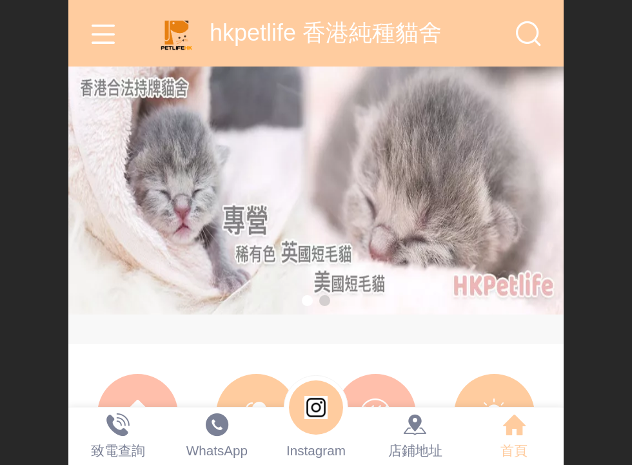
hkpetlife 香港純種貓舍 (316, 32)
